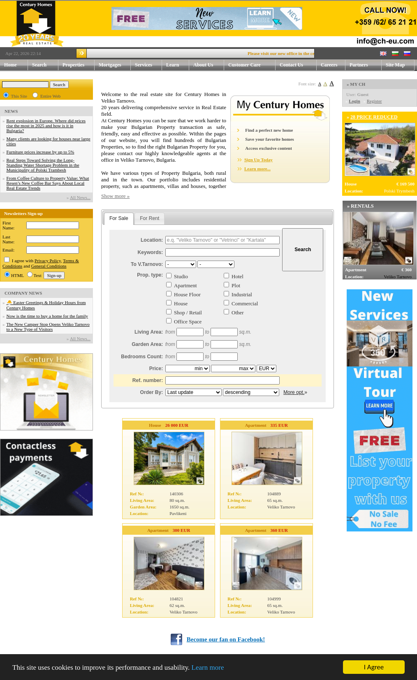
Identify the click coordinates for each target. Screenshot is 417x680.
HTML (17, 275)
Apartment (185, 285)
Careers (329, 65)
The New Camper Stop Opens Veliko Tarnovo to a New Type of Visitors (48, 327)
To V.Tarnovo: (147, 264)
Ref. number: (147, 380)
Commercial (245, 303)
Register (374, 100)
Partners (359, 65)
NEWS (11, 111)
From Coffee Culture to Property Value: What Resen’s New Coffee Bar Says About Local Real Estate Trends (48, 183)
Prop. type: (150, 275)
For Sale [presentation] (118, 218)
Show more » (115, 196)
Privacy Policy (48, 260)
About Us (208, 65)
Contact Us (298, 65)
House (181, 303)
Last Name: (8, 239)
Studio (181, 276)
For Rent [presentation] (149, 218)
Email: (8, 249)
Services (148, 65)
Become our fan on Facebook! (226, 639)
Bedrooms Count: (142, 356)
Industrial (242, 294)
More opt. (293, 392)
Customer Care (244, 65)
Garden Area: (147, 344)
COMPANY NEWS (23, 293)
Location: (152, 240)
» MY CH (356, 84)
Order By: (151, 392)
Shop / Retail (188, 312)
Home (10, 65)
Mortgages (110, 65)
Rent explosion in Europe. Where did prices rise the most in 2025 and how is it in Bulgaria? (46, 125)
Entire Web (50, 96)
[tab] (119, 219)
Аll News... (80, 197)
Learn (177, 65)
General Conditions (49, 265)
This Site (19, 96)
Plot (236, 285)
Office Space (188, 321)
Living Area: (148, 332)
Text (38, 275)
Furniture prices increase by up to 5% (40, 151)
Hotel (237, 276)
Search (39, 65)
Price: (156, 368)
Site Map (395, 65)
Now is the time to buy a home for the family (47, 316)
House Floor (187, 294)
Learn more (208, 667)
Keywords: (150, 252)
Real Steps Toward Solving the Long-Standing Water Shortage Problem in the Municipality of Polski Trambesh (43, 165)
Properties (79, 65)
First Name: (8, 225)
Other (238, 312)
